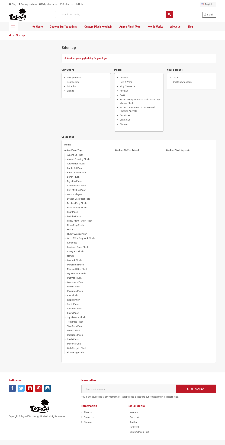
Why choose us (48, 4)
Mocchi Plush (74, 343)
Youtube (134, 412)
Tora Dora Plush (75, 326)
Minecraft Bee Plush (77, 269)
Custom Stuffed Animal (127, 150)
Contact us (125, 119)
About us (124, 90)
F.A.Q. (122, 95)
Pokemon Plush (75, 291)
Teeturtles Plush (75, 321)
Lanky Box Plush (75, 251)
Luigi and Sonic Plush (77, 247)
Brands (70, 90)
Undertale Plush (75, 335)
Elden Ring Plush (75, 225)
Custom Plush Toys (139, 432)
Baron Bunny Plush (76, 172)
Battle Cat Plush (75, 168)
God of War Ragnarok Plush (81, 238)
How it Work (126, 82)
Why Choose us (127, 86)
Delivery (124, 77)
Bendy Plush (73, 177)
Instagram (47, 388)
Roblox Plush (73, 299)
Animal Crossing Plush (78, 159)
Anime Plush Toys (73, 150)
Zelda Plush (73, 339)
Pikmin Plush (73, 286)
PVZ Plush (72, 295)
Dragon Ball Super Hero (78, 198)
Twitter (21, 388)
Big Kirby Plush (74, 181)
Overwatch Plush (75, 282)
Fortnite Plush (74, 216)
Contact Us (66, 4)
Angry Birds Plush (76, 163)
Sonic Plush (73, 304)
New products (74, 77)
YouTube (29, 388)
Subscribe (195, 389)
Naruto (70, 256)
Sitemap (124, 124)
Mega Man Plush (75, 264)
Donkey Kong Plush (76, 203)
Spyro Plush (73, 313)
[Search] (114, 14)
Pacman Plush (74, 278)
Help (79, 4)
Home (67, 144)
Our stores (125, 115)
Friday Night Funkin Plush (79, 220)
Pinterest (38, 388)
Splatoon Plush (74, 308)
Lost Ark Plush (74, 260)
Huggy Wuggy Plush (77, 234)
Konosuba (72, 242)
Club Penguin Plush (76, 185)
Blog (12, 4)
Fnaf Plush (72, 212)
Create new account (182, 82)
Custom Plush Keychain (178, 150)
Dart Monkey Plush (76, 190)
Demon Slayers (74, 194)
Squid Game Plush (76, 317)
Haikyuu (71, 229)
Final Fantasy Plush (76, 207)
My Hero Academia (76, 273)
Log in (175, 77)
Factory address (27, 4)
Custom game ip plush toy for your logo (85, 58)
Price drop (72, 86)
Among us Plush (75, 155)
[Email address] (128, 389)
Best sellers (73, 82)
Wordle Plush (73, 330)
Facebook (12, 388)
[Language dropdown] (208, 4)
